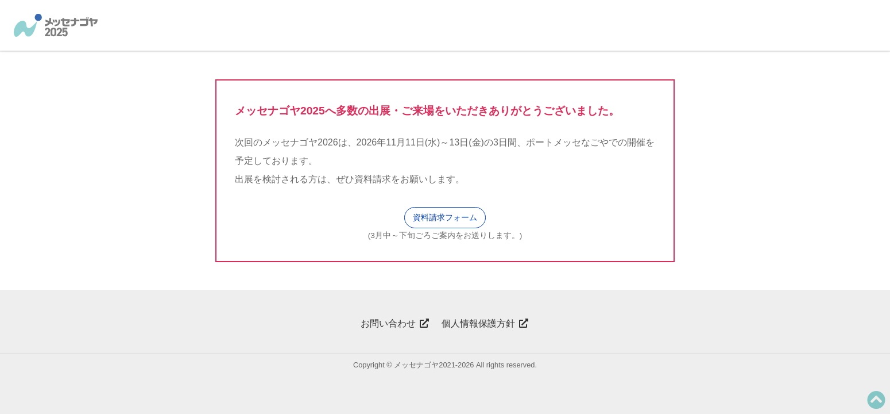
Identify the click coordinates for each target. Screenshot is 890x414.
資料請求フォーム (445, 217)
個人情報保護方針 (485, 323)
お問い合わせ (395, 323)
